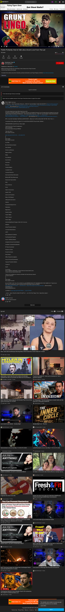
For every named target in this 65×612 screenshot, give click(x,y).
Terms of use (14, 610)
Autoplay (59, 311)
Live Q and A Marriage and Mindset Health (43, 519)
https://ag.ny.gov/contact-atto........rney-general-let (15, 135)
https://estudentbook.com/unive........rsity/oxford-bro (15, 285)
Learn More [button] (43, 605)
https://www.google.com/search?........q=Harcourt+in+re (25, 105)
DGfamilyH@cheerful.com (10, 288)
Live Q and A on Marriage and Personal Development (46, 567)
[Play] (1, 46)
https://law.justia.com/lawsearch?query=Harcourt (28, 106)
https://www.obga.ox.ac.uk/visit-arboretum (35, 285)
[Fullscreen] (63, 46)
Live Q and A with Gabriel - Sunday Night (11, 424)
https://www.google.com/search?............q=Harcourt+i (36, 115)
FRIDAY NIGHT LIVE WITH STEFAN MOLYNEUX (12, 543)
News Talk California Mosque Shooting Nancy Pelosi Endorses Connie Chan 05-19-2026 (23, 351)
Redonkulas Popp (10, 62)
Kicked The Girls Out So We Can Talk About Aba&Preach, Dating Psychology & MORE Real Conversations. (47, 496)
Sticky (52, 311)
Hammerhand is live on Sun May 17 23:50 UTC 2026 (14, 447)
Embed (8, 57)
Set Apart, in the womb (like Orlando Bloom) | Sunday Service (48, 471)
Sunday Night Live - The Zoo (40, 424)
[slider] (27, 46)
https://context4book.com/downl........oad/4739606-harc (16, 116)
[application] (32, 30)
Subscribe (60, 63)
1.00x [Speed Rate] (52, 46)
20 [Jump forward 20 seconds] (56, 46)
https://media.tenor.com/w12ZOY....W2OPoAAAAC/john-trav (17, 107)
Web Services (37, 610)
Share (3, 57)
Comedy (16, 66)
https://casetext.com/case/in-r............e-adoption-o (15, 115)
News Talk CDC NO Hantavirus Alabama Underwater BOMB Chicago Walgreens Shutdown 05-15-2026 (15, 520)
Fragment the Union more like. (8, 495)
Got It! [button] (51, 609)
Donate (21, 57)
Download (15, 57)
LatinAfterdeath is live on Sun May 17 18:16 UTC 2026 (46, 447)
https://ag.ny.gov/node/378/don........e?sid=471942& (21, 290)
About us (26, 610)
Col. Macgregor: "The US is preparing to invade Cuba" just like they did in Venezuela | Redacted (48, 400)
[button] (59, 2)
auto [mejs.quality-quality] (61, 46)
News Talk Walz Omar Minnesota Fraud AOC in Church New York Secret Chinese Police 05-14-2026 (47, 544)
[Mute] (58, 46)
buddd (6, 297)
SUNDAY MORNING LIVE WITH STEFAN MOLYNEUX (13, 471)
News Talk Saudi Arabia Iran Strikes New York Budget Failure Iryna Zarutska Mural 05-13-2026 (16, 568)
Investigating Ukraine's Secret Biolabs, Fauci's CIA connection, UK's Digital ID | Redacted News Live (16, 592)
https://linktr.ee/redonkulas (48, 72)
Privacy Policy (21, 610)
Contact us (31, 610)
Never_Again (8, 102)
